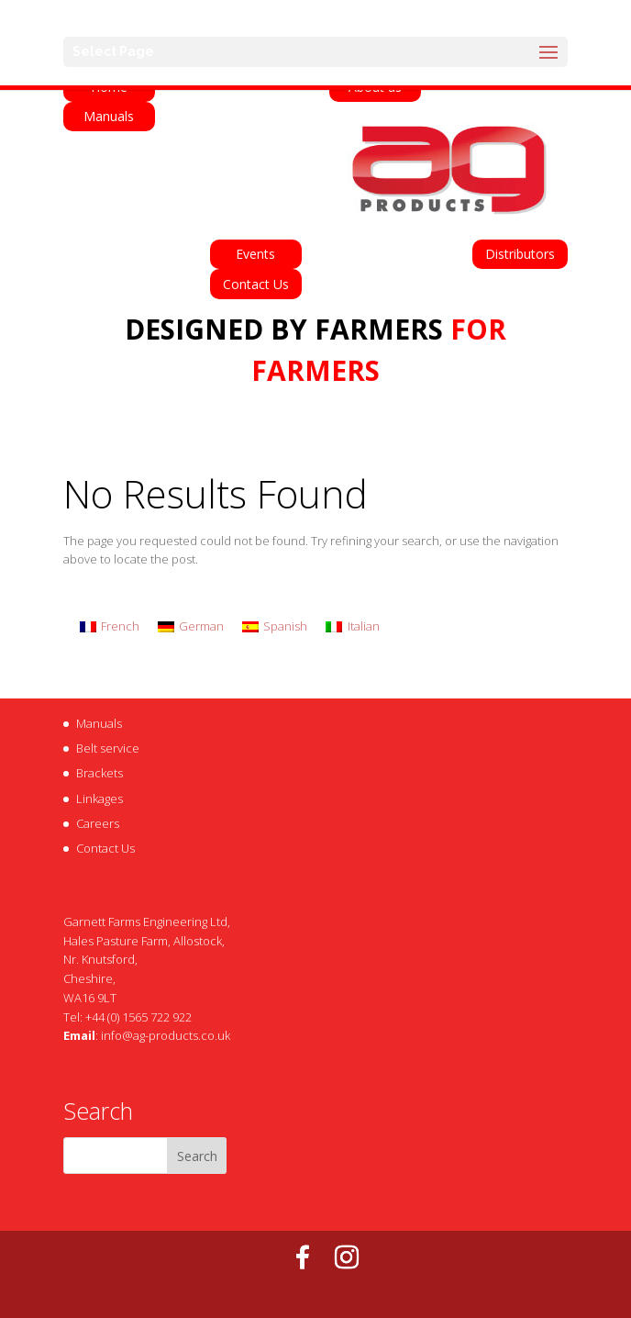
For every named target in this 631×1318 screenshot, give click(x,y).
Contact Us (256, 284)
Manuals (108, 116)
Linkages (99, 798)
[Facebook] (302, 1257)
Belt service (107, 748)
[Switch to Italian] (352, 626)
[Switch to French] (110, 626)
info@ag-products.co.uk (165, 1035)
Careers (97, 823)
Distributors (520, 253)
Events (255, 253)
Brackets (99, 773)
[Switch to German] (191, 626)
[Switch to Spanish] (274, 626)
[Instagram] (346, 1257)
